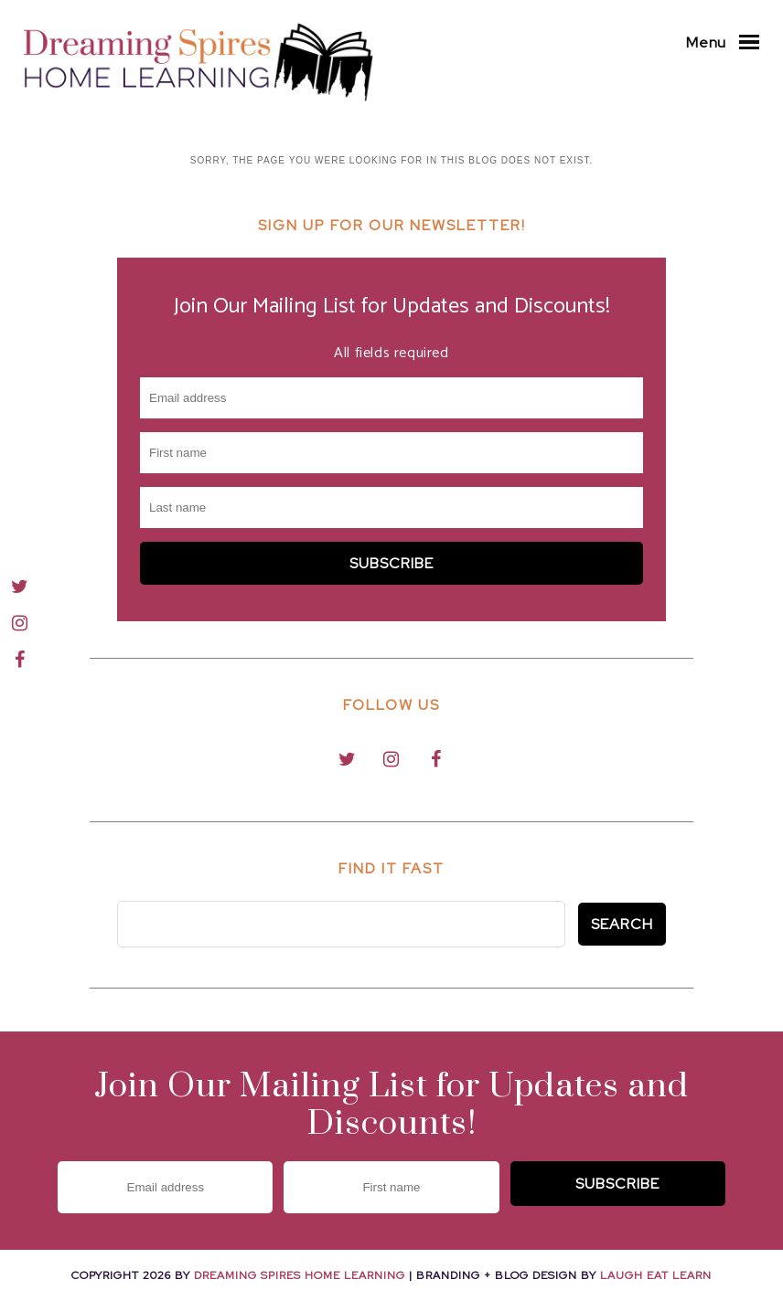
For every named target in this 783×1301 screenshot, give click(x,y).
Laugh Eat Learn (656, 1275)
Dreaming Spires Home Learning (299, 1275)
